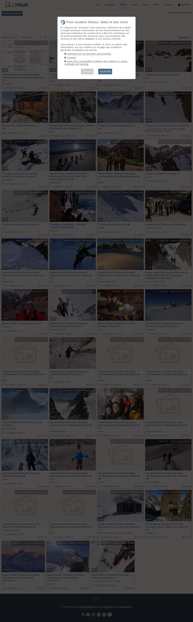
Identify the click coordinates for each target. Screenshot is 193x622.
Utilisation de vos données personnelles (89, 53)
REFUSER (87, 72)
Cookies (71, 57)
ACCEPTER (105, 72)
